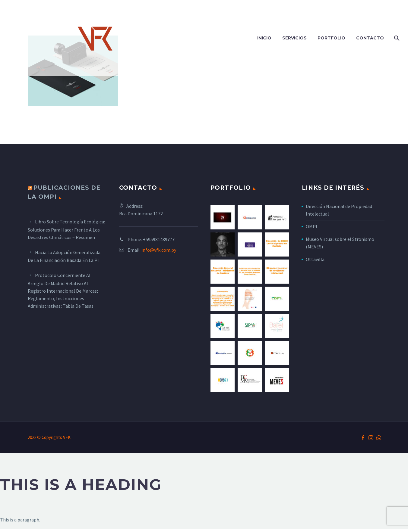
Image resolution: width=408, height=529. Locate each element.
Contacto (370, 38)
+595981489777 (159, 239)
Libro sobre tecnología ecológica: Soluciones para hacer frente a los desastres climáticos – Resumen (66, 229)
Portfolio (331, 38)
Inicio (264, 38)
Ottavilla (315, 259)
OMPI (311, 226)
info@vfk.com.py (158, 250)
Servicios (294, 38)
